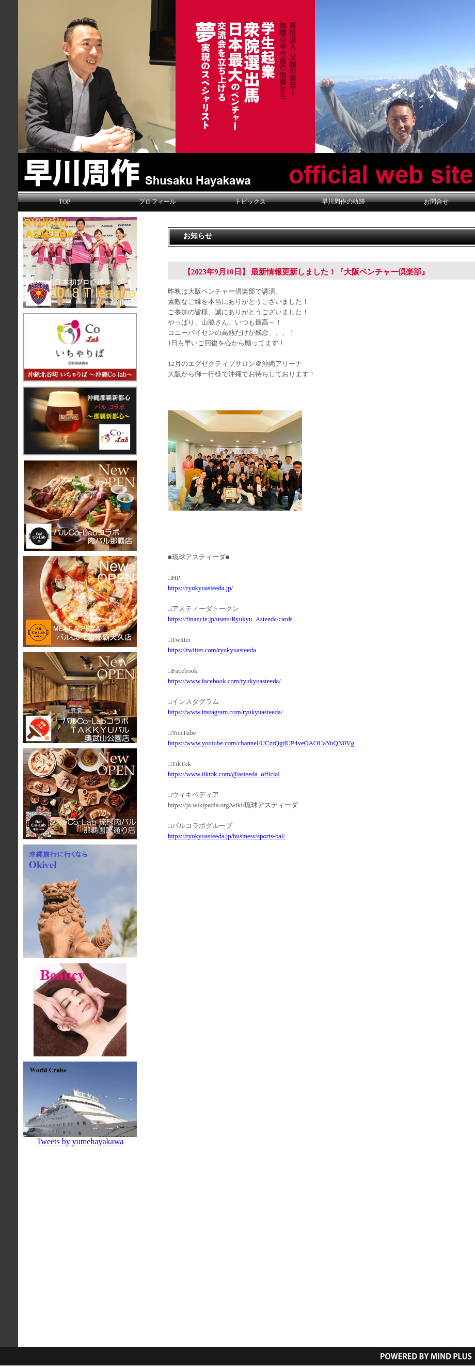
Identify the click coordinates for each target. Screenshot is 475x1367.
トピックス (250, 201)
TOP (64, 201)
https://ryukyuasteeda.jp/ (200, 588)
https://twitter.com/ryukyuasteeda (212, 650)
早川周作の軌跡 (343, 201)
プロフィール (157, 201)
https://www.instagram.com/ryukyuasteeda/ (225, 712)
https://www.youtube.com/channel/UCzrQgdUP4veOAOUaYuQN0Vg (261, 743)
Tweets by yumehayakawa (80, 1141)
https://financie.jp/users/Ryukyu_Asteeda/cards (230, 619)
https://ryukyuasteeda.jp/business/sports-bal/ (226, 836)
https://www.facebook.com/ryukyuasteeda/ (224, 681)
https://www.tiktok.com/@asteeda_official (224, 774)
